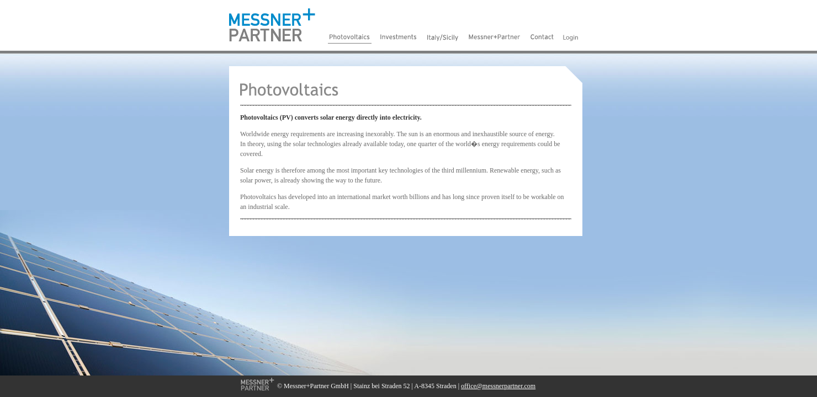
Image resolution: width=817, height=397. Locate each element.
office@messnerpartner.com (498, 386)
